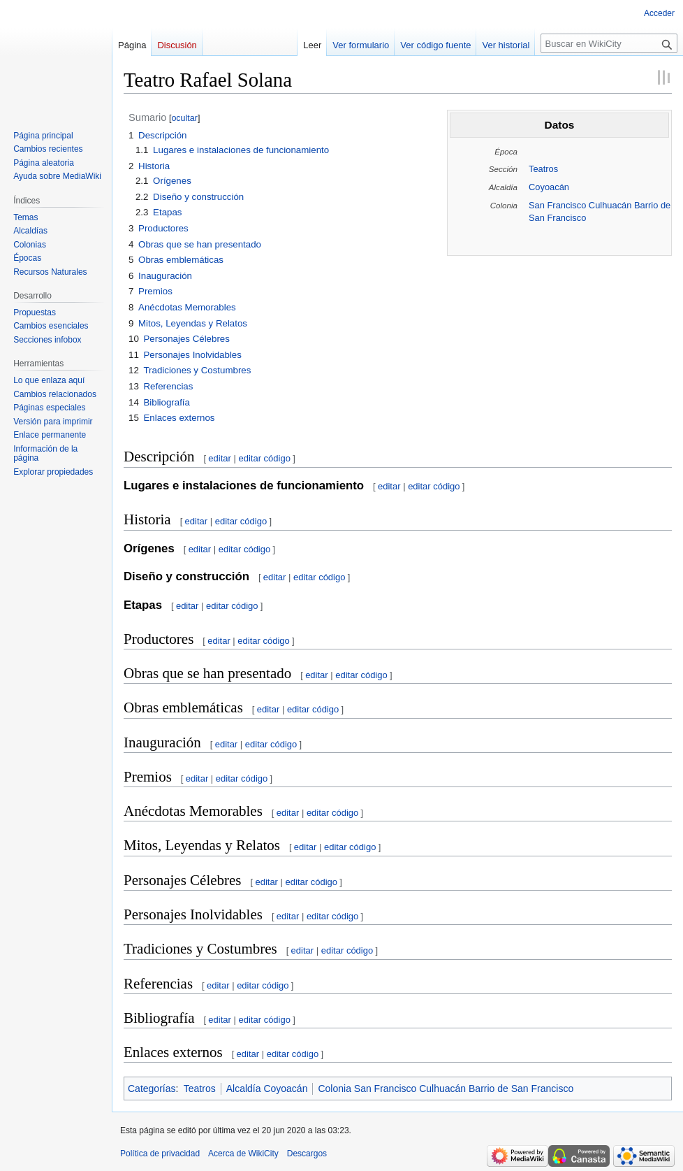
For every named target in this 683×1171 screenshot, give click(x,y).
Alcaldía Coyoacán (267, 1088)
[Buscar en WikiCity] (609, 43)
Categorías (151, 1088)
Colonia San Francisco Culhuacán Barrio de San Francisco (445, 1088)
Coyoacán (549, 187)
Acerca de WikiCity (243, 1153)
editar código (264, 458)
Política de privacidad (160, 1153)
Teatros (543, 169)
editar (219, 458)
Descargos (307, 1153)
